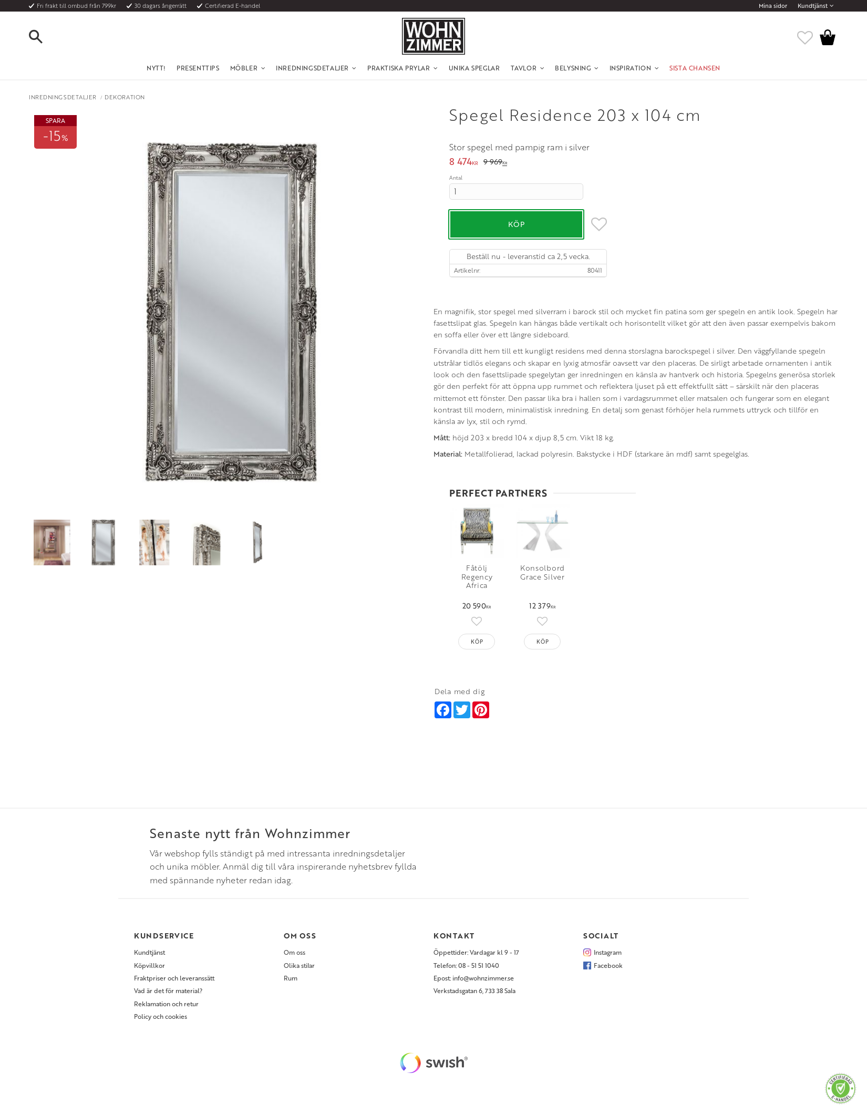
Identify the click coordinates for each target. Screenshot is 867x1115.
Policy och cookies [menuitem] (160, 1019)
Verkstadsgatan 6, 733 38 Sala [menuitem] (474, 993)
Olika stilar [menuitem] (299, 968)
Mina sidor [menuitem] (773, 6)
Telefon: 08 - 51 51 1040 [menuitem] (466, 968)
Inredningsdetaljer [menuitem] (312, 68)
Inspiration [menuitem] (631, 68)
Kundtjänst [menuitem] (813, 6)
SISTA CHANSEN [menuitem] (694, 68)
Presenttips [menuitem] (198, 68)
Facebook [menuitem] (608, 968)
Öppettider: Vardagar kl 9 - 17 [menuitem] (476, 955)
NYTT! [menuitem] (156, 68)
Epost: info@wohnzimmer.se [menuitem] (474, 980)
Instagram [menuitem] (608, 955)
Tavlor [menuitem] (524, 68)
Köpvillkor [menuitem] (149, 968)
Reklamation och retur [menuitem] (166, 1006)
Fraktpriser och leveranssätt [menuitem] (174, 980)
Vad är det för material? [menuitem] (168, 993)
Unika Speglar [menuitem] (474, 68)
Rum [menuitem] (290, 980)
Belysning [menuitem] (573, 68)
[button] (44, 37)
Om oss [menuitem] (294, 955)
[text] (463, 162)
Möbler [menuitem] (244, 68)
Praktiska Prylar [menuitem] (398, 68)
